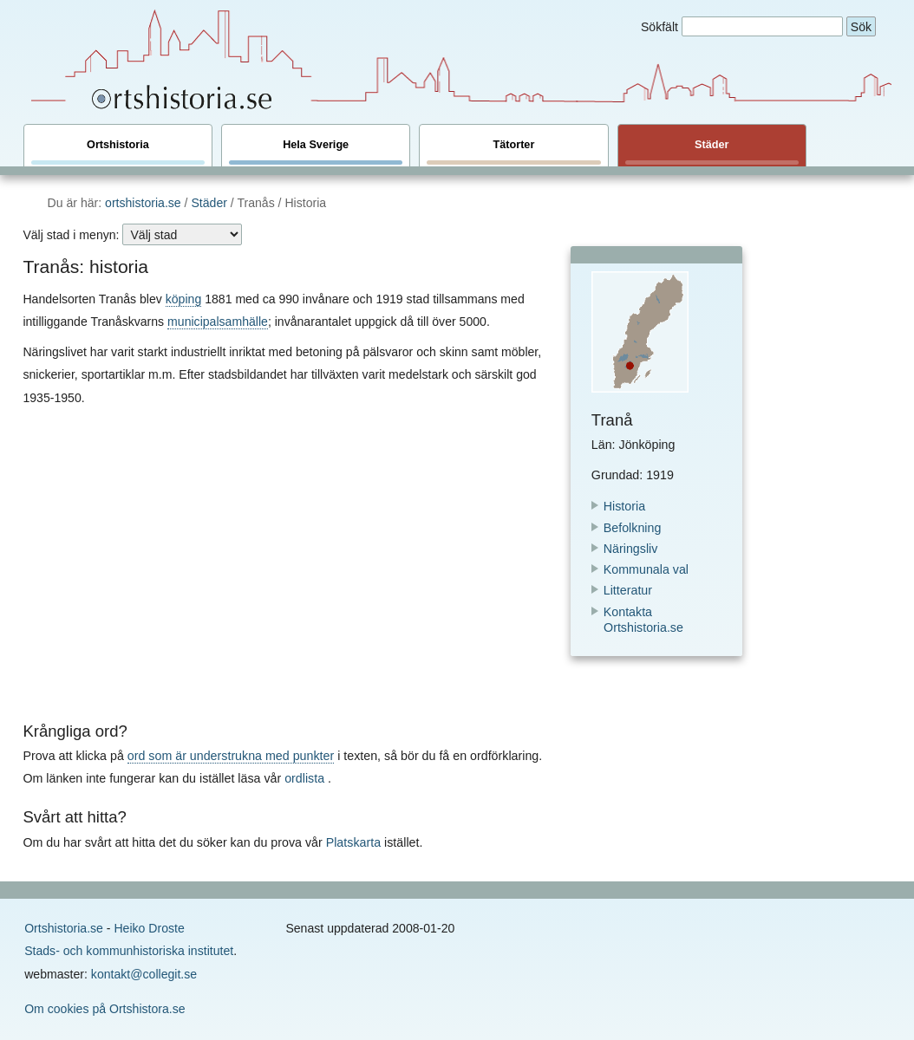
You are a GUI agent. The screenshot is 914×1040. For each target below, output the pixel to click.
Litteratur (628, 590)
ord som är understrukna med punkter (230, 756)
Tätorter (513, 152)
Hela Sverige (315, 152)
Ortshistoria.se (63, 928)
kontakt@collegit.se (144, 974)
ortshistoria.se (143, 203)
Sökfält (659, 27)
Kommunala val (646, 569)
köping (184, 299)
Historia (624, 506)
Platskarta (353, 842)
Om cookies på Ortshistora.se (104, 1009)
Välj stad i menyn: (71, 235)
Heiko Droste (149, 928)
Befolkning (633, 528)
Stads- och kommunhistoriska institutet (128, 951)
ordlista (304, 778)
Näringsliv (631, 549)
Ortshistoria (118, 152)
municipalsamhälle (217, 321)
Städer (712, 152)
